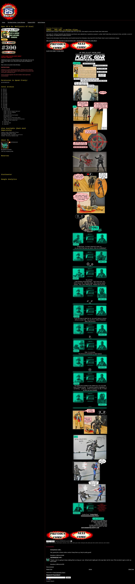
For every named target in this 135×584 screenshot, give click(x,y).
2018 (4, 93)
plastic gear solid (91, 542)
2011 (4, 103)
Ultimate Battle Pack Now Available (11, 115)
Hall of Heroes (41, 22)
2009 (4, 105)
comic (68, 542)
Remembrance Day (8, 116)
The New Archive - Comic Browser (16, 22)
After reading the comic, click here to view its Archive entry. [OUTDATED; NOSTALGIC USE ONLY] (71, 40)
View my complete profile (7, 151)
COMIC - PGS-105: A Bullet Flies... (63, 30)
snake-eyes (100, 542)
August (5, 124)
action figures (59, 542)
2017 (4, 94)
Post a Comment (50, 566)
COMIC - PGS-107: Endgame (10, 112)
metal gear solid (84, 542)
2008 (4, 107)
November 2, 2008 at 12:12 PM (57, 564)
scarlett (96, 542)
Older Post (131, 569)
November (6, 109)
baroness (64, 542)
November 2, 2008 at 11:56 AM (57, 555)
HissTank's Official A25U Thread (8, 133)
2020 (4, 90)
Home (3, 22)
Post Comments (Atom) (59, 572)
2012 (4, 101)
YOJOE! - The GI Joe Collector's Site (9, 135)
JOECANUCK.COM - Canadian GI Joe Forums (12, 134)
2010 (4, 104)
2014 (4, 98)
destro (71, 542)
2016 (4, 96)
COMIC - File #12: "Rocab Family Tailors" (12, 117)
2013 (4, 100)
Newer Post (49, 569)
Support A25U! (31, 22)
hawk (79, 542)
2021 (4, 89)
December (6, 108)
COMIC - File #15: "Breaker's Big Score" (12, 111)
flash (74, 542)
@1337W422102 (5, 82)
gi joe (76, 542)
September (6, 122)
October (6, 121)
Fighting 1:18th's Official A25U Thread (10, 132)
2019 (4, 91)
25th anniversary (53, 542)
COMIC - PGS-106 (7, 113)
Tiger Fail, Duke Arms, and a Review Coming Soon (14, 118)
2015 (4, 97)
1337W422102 (54, 557)
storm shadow (106, 542)
